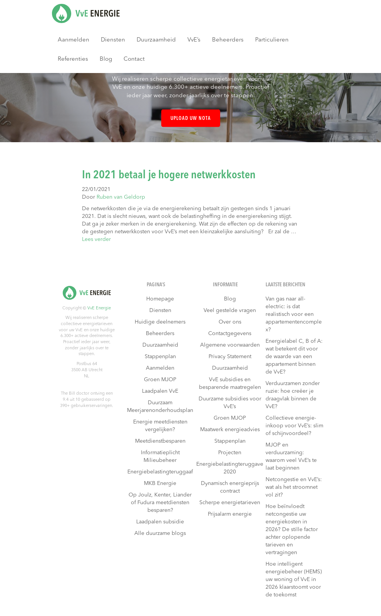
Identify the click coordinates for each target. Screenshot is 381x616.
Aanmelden (73, 40)
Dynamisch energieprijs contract (230, 487)
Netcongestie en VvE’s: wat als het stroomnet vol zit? (294, 487)
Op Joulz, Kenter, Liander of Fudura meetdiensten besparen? (160, 502)
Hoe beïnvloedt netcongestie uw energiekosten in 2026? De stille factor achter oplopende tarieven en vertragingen (292, 529)
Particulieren (272, 40)
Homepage (160, 299)
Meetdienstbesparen (160, 441)
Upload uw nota (190, 118)
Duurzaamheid (156, 40)
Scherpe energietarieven (229, 502)
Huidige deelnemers (160, 322)
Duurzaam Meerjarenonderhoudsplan (160, 406)
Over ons (230, 322)
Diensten (113, 40)
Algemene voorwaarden (230, 345)
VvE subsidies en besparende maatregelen (230, 383)
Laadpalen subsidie (160, 522)
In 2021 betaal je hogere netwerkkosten (169, 175)
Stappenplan (160, 356)
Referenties (73, 59)
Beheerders (228, 40)
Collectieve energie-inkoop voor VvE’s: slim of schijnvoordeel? (294, 425)
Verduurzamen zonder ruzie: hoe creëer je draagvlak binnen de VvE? (293, 395)
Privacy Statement (230, 356)
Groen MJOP (160, 379)
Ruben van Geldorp (121, 197)
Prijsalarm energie (230, 514)
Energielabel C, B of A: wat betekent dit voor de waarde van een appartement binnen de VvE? (294, 357)
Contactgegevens (229, 333)
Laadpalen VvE (160, 391)
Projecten (229, 452)
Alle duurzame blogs (160, 533)
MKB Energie (160, 483)
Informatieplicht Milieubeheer (160, 456)
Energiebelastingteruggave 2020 (229, 468)
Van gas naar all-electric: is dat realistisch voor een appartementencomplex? (294, 314)
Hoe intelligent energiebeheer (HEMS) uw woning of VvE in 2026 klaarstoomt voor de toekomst (294, 579)
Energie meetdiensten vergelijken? (160, 425)
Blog (106, 59)
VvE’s (194, 40)
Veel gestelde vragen (230, 310)
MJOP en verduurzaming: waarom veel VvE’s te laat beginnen (291, 456)
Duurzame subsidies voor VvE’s (230, 402)
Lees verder (96, 239)
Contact (134, 59)
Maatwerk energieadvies (230, 429)
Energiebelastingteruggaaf (160, 472)
